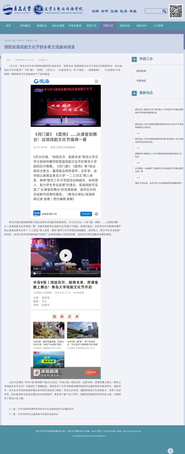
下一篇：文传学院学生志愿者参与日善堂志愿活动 (33, 414)
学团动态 (29, 40)
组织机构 (141, 71)
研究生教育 (75, 25)
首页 (8, 25)
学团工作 (108, 25)
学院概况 (25, 25)
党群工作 (91, 25)
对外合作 (142, 25)
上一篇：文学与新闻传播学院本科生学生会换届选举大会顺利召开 (41, 409)
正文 (36, 40)
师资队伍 (42, 25)
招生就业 (125, 25)
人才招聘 (158, 25)
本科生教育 (58, 25)
